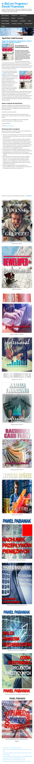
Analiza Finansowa (23, 15)
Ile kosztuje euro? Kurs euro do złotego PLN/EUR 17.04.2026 (14, 759)
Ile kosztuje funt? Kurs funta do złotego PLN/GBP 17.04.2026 (14, 758)
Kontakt (29, 21)
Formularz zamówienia (5, 23)
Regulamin (3, 26)
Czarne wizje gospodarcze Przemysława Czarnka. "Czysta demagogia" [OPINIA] (17, 756)
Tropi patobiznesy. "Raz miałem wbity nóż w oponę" (12, 748)
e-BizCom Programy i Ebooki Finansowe (15, 5)
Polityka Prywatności (28, 23)
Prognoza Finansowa (5, 15)
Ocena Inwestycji (14, 15)
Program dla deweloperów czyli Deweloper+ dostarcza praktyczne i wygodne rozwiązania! (17, 41)
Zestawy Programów (5, 21)
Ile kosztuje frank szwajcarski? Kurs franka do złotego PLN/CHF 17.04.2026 (16, 761)
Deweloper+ (13, 18)
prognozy (10, 77)
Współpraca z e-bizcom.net (17, 23)
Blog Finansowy (23, 21)
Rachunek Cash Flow (5, 18)
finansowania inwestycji (9, 126)
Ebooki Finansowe (14, 21)
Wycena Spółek (20, 18)
